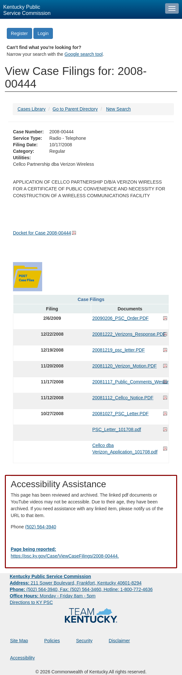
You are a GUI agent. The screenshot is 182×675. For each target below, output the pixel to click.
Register (19, 33)
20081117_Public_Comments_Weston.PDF (130, 381)
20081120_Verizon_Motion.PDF (124, 365)
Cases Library (31, 109)
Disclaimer (119, 640)
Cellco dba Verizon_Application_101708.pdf (125, 448)
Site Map (19, 640)
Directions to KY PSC (31, 602)
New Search (118, 109)
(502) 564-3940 (40, 526)
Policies (52, 640)
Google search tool (84, 54)
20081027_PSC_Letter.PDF (120, 413)
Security (84, 640)
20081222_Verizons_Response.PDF (129, 334)
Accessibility (22, 657)
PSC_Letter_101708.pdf (116, 429)
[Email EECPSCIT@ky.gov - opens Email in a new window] (91, 553)
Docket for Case (42, 232)
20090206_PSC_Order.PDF (120, 318)
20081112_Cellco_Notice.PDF (122, 397)
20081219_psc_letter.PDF (118, 350)
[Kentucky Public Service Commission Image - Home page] (81, 9)
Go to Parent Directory (75, 109)
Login (43, 33)
